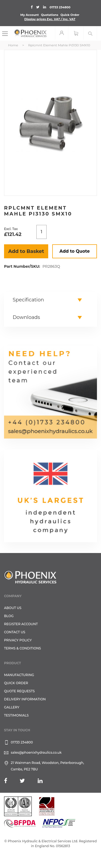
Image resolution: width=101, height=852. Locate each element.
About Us (13, 608)
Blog (8, 616)
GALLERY (11, 707)
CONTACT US (14, 632)
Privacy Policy (18, 640)
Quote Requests (19, 691)
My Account (29, 15)
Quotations (49, 15)
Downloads (26, 317)
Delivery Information (25, 699)
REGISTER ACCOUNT (21, 624)
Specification (28, 300)
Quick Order (69, 15)
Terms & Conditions (22, 648)
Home (13, 45)
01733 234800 (60, 7)
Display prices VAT (49, 19)
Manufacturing (19, 675)
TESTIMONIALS (16, 715)
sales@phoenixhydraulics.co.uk (36, 752)
